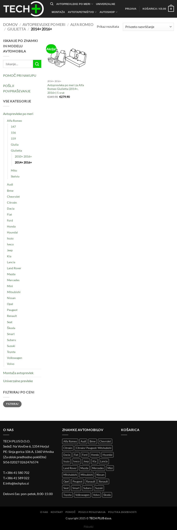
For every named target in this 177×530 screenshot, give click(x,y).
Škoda (11, 328)
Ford (10, 220)
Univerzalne (105, 4)
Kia (9, 256)
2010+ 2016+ (23, 156)
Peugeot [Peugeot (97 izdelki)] (77, 481)
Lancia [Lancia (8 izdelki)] (104, 461)
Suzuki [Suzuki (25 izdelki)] (99, 488)
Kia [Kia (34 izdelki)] (94, 461)
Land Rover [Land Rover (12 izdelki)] (70, 468)
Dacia (10, 208)
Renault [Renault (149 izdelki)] (103, 481)
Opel (10, 304)
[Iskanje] (51, 4)
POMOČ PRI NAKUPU (19, 75)
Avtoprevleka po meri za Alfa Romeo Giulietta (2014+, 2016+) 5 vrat (65, 88)
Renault (12, 316)
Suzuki (11, 346)
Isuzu (10, 238)
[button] (130, 9)
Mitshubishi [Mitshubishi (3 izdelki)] (70, 474)
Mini (10, 286)
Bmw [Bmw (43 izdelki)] (93, 441)
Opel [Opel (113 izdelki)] (66, 481)
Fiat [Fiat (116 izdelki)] (76, 454)
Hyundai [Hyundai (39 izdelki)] (107, 454)
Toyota (11, 352)
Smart (11, 334)
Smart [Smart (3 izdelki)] (76, 488)
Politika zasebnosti (122, 512)
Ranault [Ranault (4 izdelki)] (90, 481)
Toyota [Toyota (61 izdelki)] (67, 494)
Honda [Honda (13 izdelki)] (95, 454)
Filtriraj (12, 403)
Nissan (11, 298)
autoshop (108, 12)
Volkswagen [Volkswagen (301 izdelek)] (82, 494)
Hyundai (12, 232)
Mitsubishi (14, 292)
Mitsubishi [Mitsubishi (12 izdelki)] (87, 474)
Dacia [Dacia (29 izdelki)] (66, 454)
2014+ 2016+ (23, 162)
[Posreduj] (37, 64)
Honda (11, 226)
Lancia (11, 262)
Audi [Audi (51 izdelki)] (83, 441)
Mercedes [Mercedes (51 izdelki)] (98, 468)
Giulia (14, 144)
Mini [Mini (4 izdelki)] (110, 468)
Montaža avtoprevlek (18, 373)
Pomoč (70, 512)
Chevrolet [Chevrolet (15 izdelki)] (105, 441)
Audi (10, 184)
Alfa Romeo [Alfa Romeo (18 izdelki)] (70, 441)
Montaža (58, 12)
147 (13, 126)
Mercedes (13, 280)
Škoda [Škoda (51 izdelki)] (107, 494)
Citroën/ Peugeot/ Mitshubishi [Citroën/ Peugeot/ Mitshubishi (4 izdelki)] (93, 448)
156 (13, 132)
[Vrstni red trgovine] (148, 27)
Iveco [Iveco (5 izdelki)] (76, 461)
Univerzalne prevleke (18, 381)
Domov (10, 24)
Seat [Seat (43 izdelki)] (66, 488)
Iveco (10, 244)
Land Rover (14, 268)
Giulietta (16, 29)
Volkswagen (14, 358)
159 (13, 138)
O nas (44, 512)
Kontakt (59, 20)
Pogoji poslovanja (92, 512)
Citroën (12, 202)
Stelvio (15, 176)
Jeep (10, 250)
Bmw (10, 190)
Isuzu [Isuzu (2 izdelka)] (66, 461)
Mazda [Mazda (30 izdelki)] (84, 468)
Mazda (11, 274)
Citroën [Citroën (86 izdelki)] (67, 448)
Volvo (10, 363)
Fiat (9, 214)
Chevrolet (13, 196)
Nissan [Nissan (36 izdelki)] (100, 474)
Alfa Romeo (81, 24)
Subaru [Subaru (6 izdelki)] (87, 488)
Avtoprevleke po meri (74, 4)
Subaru (11, 340)
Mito (14, 170)
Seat (9, 322)
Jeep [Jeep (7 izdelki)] (86, 461)
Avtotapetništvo (82, 12)
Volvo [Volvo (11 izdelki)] (96, 494)
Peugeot (12, 310)
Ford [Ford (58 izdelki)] (84, 454)
